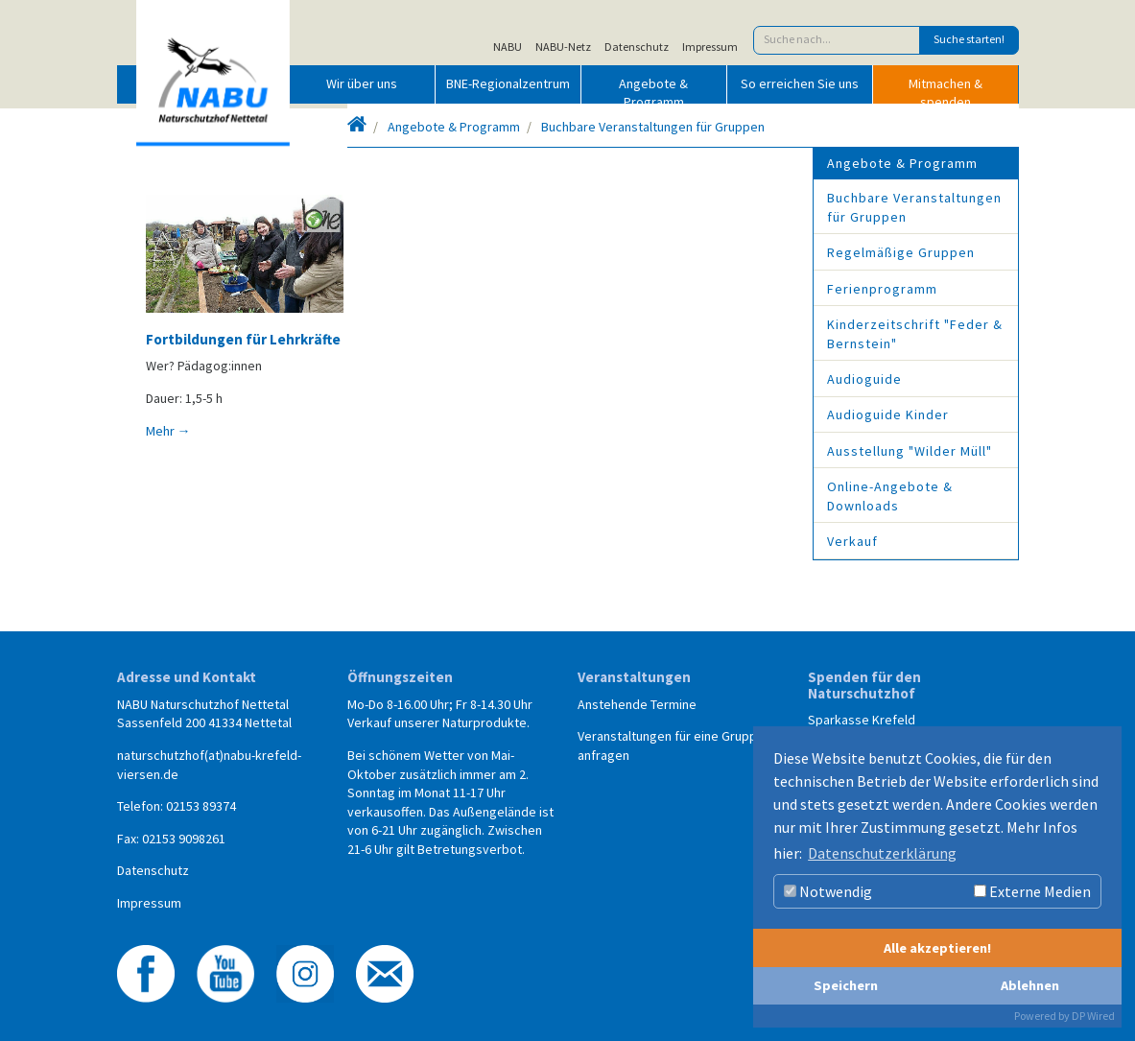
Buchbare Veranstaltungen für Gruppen (653, 126)
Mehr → (168, 430)
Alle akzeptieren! (937, 948)
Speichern (846, 985)
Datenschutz (636, 47)
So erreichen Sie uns (800, 83)
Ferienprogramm (882, 288)
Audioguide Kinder (888, 414)
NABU (507, 47)
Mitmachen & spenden (945, 89)
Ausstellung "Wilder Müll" (909, 451)
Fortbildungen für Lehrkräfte (243, 339)
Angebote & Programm (653, 89)
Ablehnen (1030, 985)
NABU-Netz (563, 47)
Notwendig (828, 891)
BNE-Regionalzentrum (508, 83)
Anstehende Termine (637, 704)
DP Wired (1093, 1015)
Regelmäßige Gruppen (901, 252)
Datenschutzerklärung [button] (882, 853)
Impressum (710, 47)
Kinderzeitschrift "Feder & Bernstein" (915, 334)
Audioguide (864, 379)
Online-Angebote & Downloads (890, 496)
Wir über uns (361, 83)
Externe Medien (1032, 891)
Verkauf (852, 541)
